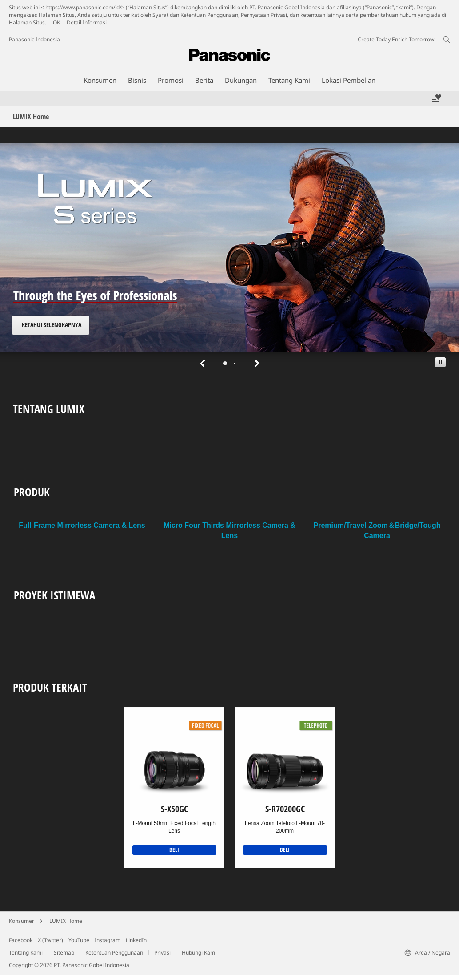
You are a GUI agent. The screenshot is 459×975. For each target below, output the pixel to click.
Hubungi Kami (199, 952)
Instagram (107, 940)
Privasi (162, 952)
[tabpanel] (229, 257)
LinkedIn (136, 940)
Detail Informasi (87, 22)
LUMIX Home (65, 921)
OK (56, 22)
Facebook (20, 940)
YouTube (78, 940)
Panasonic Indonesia (34, 39)
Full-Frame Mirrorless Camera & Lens (82, 525)
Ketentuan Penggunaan (114, 952)
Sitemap (64, 952)
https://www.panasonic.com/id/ (83, 7)
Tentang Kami (26, 952)
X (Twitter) (50, 940)
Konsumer (21, 921)
